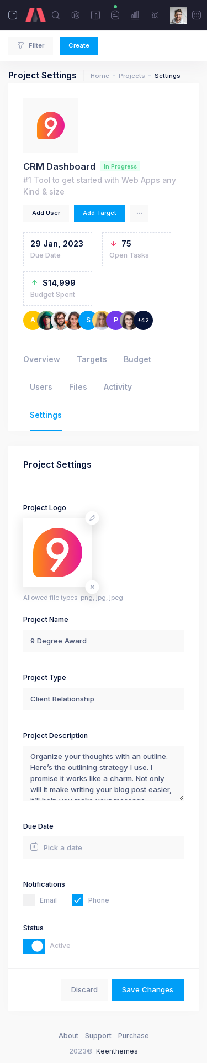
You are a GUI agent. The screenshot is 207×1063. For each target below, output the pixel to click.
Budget (137, 359)
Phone (98, 900)
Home (100, 76)
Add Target (99, 213)
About (68, 1035)
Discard (84, 989)
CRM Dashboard (59, 166)
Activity (118, 387)
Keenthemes (117, 1051)
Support (98, 1035)
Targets (92, 359)
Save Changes (147, 989)
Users (41, 387)
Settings (46, 415)
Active (60, 945)
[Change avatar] (92, 518)
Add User (46, 213)
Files (78, 387)
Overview (41, 359)
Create (78, 45)
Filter (30, 45)
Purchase (133, 1035)
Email (48, 900)
